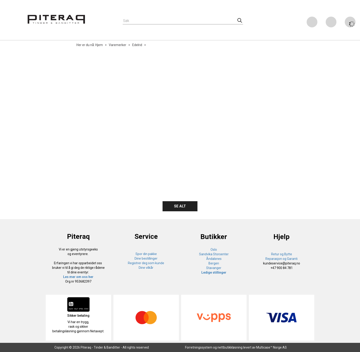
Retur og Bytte (281, 254)
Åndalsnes (214, 259)
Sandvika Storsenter (214, 254)
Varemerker (117, 45)
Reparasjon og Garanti (281, 259)
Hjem (99, 45)
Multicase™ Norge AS (271, 347)
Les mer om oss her (78, 277)
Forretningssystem (198, 347)
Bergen (213, 263)
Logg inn (331, 23)
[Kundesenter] (312, 22)
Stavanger (213, 268)
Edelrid (137, 45)
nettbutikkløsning (229, 347)
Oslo (214, 249)
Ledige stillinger (213, 272)
